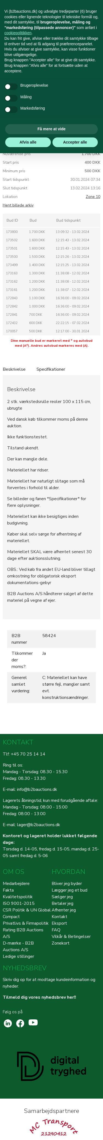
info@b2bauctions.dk (37, 789)
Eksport (59, 923)
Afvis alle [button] (28, 142)
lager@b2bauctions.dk (38, 825)
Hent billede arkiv (18, 205)
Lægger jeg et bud (69, 890)
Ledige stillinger (18, 956)
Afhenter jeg (64, 910)
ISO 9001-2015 (19, 903)
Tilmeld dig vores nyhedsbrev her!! (39, 997)
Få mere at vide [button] (52, 129)
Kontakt (59, 917)
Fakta (8, 890)
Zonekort (60, 943)
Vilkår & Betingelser (71, 937)
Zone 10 (93, 196)
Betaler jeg (62, 903)
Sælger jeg (62, 897)
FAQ (56, 930)
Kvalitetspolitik (18, 897)
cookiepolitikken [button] (18, 33)
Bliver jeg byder (67, 884)
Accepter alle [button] (75, 142)
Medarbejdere (16, 884)
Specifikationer (51, 369)
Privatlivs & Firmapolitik (26, 923)
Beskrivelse (14, 369)
